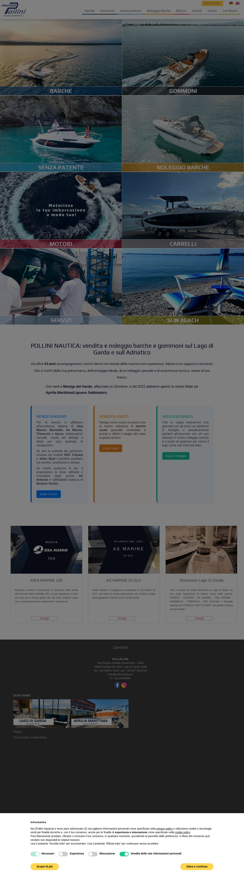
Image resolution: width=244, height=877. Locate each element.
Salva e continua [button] (196, 866)
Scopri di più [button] (45, 866)
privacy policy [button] (165, 828)
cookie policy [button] (182, 832)
